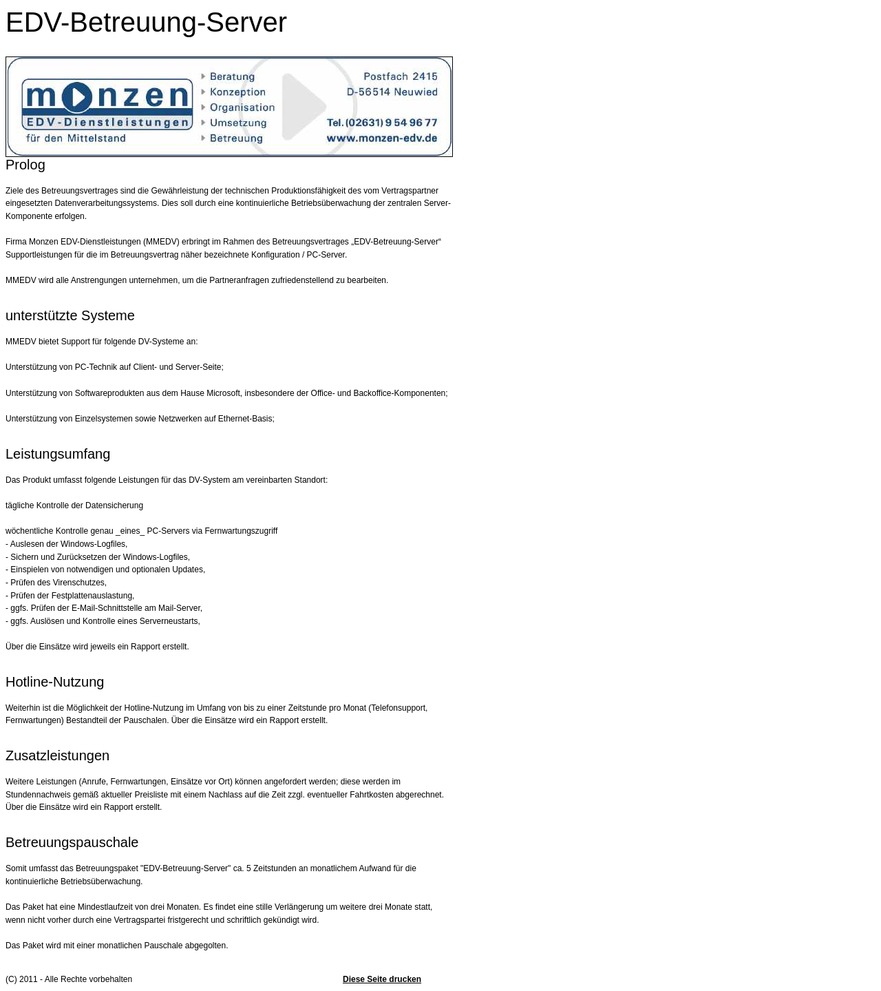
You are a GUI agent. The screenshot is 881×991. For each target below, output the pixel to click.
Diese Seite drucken (382, 979)
